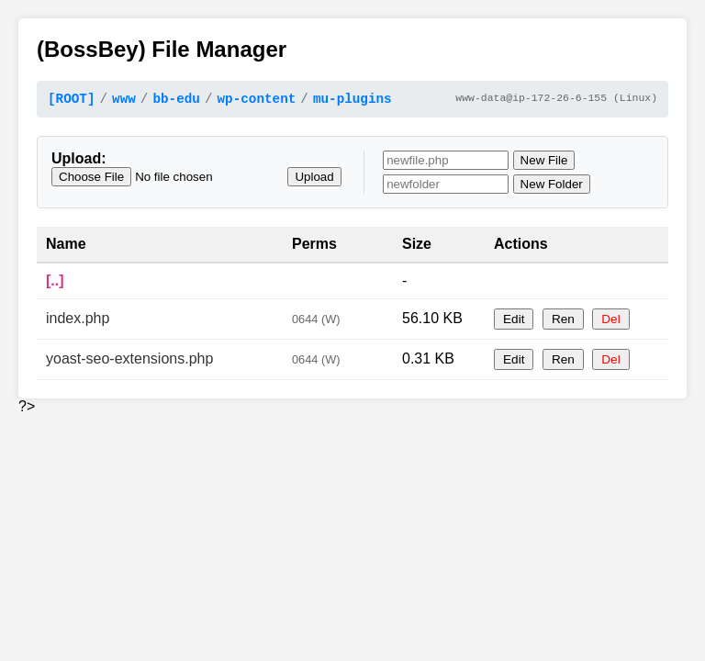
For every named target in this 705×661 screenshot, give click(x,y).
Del (610, 322)
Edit (513, 322)
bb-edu (175, 100)
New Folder (551, 187)
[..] (55, 283)
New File (544, 163)
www (124, 100)
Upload (314, 179)
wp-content (256, 100)
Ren (563, 322)
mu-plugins (352, 100)
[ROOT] (71, 100)
